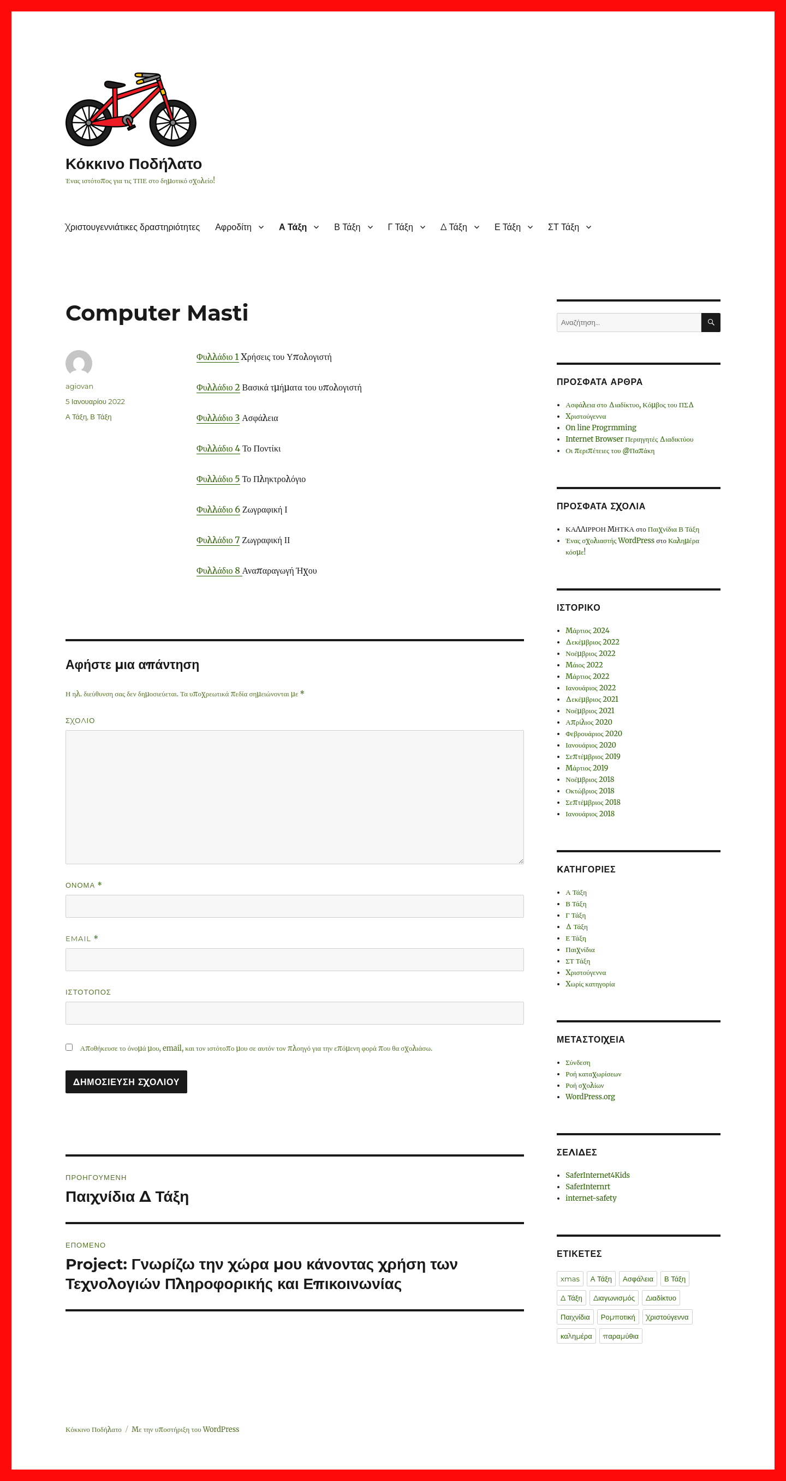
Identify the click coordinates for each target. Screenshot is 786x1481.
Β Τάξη (347, 227)
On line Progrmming (600, 427)
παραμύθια (621, 1336)
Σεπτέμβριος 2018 (593, 802)
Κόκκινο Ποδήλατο (134, 163)
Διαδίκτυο (661, 1297)
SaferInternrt (587, 1186)
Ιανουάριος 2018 (590, 813)
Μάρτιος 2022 (587, 676)
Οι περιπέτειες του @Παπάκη (609, 450)
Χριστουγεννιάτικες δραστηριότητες (133, 227)
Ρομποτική (618, 1317)
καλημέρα (576, 1336)
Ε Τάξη (508, 227)
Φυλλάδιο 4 (218, 448)
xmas (570, 1278)
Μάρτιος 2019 (586, 768)
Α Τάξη (293, 227)
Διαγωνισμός (614, 1297)
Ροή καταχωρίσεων (593, 1074)
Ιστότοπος (88, 992)
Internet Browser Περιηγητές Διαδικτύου (629, 439)
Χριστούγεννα (585, 416)
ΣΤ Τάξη (563, 227)
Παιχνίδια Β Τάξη (674, 529)
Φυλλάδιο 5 (218, 478)
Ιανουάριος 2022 (590, 688)
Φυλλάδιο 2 (218, 387)
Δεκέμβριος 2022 (592, 642)
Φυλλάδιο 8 (219, 570)
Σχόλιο (80, 720)
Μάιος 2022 (584, 665)
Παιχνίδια (579, 949)
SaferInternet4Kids (597, 1175)
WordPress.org (590, 1096)
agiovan (79, 386)
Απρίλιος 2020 (588, 722)
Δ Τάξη (453, 227)
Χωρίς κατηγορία (590, 984)
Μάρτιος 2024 (587, 630)
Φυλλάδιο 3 (218, 417)
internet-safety (591, 1198)
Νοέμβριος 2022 (590, 653)
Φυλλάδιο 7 (218, 539)
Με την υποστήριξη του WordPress (185, 1429)
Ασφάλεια (638, 1278)
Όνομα (84, 885)
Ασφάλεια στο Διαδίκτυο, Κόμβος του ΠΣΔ (629, 405)
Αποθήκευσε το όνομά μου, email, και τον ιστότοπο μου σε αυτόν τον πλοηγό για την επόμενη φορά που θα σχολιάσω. (256, 1048)
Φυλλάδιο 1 (217, 356)
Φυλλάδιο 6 (218, 509)
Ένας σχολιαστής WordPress (609, 540)
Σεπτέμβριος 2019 (593, 756)
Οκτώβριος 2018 (590, 791)
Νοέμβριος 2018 (589, 779)
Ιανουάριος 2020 (590, 745)
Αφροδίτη (233, 227)
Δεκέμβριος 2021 (591, 699)
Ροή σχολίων (584, 1085)
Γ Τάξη (400, 227)
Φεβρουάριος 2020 (593, 733)
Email (82, 938)
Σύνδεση (577, 1062)
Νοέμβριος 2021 (589, 710)
